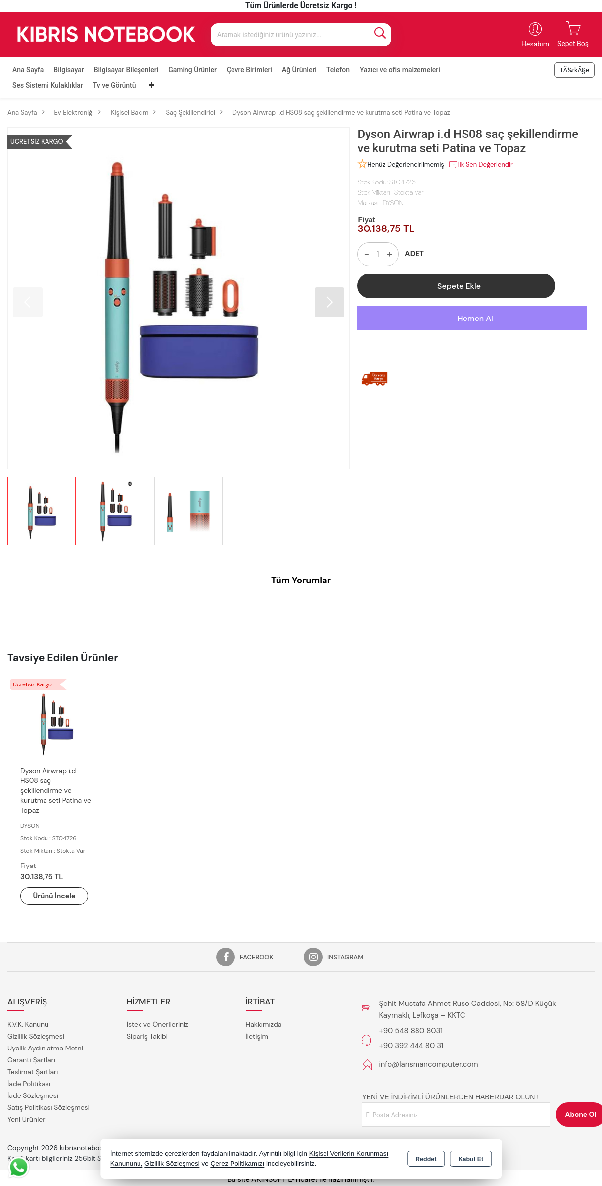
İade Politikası (28, 1083)
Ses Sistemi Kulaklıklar (47, 85)
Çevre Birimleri (249, 70)
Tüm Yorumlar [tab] (301, 580)
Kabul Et (470, 1159)
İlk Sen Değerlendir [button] (480, 165)
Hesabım (535, 44)
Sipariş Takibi (147, 1036)
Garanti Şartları (31, 1059)
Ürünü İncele (54, 895)
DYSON (393, 202)
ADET (414, 254)
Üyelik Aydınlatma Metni (45, 1048)
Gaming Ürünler (192, 70)
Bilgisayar (68, 70)
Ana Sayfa (28, 70)
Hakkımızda (264, 1024)
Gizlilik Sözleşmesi (35, 1036)
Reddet (426, 1159)
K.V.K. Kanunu (27, 1024)
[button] (329, 302)
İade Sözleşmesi (32, 1095)
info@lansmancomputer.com (428, 1064)
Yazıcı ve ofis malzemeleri (400, 70)
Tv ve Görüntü (114, 85)
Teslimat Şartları (32, 1071)
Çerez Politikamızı (237, 1163)
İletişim (257, 1036)
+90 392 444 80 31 (411, 1045)
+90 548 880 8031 (410, 1031)
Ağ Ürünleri (299, 70)
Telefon (338, 70)
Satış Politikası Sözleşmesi (48, 1107)
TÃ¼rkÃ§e (574, 70)
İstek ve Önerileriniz (157, 1024)
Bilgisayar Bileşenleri (126, 70)
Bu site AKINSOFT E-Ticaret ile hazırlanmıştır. (301, 1179)
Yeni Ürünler (26, 1119)
